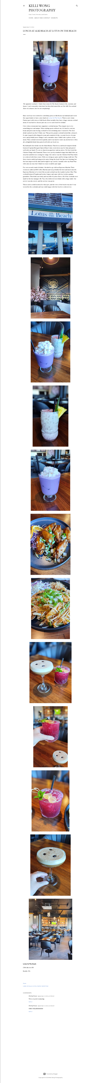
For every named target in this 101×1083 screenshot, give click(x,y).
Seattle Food (45, 986)
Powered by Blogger (50, 1074)
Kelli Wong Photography (42, 7)
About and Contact (42, 18)
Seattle (39, 986)
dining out (30, 986)
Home (31, 18)
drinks (35, 986)
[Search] (77, 5)
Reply (30, 1001)
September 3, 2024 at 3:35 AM (46, 996)
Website (54, 18)
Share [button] (24, 983)
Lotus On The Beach (54, 118)
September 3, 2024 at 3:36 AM (46, 1006)
